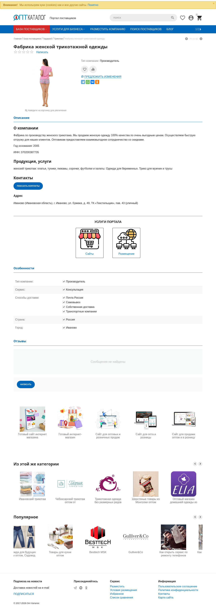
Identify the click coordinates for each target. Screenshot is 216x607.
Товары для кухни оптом (70, 554)
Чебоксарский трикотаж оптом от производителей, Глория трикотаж (70, 501)
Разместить (117, 586)
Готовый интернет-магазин (70, 436)
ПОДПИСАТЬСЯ (24, 594)
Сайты (90, 241)
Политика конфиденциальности (178, 590)
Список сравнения (121, 597)
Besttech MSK (107, 552)
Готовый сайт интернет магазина (32, 436)
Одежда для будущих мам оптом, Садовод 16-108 (32, 554)
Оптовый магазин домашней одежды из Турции (183, 501)
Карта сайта (165, 597)
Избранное (117, 593)
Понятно (93, 5)
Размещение (126, 241)
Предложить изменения (102, 76)
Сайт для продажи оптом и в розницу (183, 436)
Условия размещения (123, 590)
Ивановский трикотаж (32, 499)
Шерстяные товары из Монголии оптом (146, 501)
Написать (42, 52)
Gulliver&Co (146, 552)
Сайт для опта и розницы (146, 436)
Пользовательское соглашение (177, 586)
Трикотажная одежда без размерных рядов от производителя (108, 501)
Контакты (164, 593)
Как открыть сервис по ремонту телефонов (184, 554)
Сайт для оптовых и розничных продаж (108, 436)
